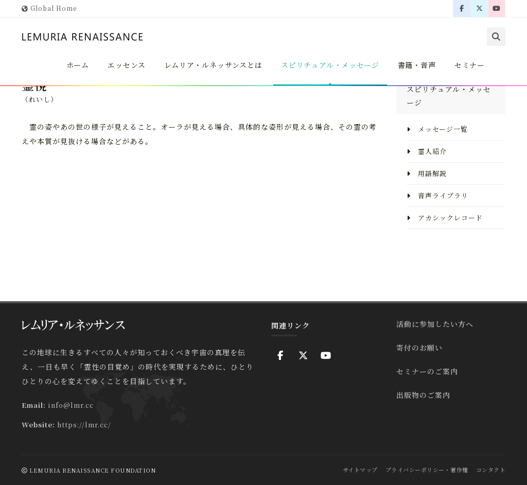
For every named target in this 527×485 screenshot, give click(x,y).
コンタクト (491, 469)
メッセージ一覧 (437, 129)
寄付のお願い (419, 347)
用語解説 (427, 173)
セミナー (469, 65)
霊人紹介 (427, 151)
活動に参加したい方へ (434, 324)
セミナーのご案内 (427, 371)
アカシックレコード (445, 217)
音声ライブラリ (437, 195)
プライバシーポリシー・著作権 (426, 469)
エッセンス (123, 65)
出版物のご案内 (423, 395)
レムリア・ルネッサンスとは (210, 65)
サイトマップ (360, 469)
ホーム (73, 65)
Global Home (49, 8)
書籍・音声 (416, 65)
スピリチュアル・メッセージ (328, 65)
